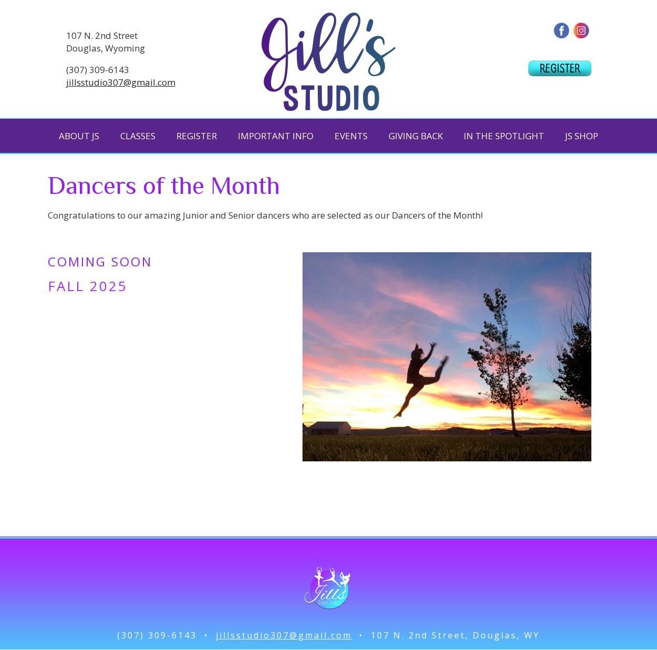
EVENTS (351, 136)
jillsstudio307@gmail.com (120, 82)
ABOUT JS (79, 136)
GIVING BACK (416, 136)
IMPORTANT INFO (276, 136)
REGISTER (196, 136)
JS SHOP (581, 136)
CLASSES (137, 136)
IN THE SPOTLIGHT (504, 136)
